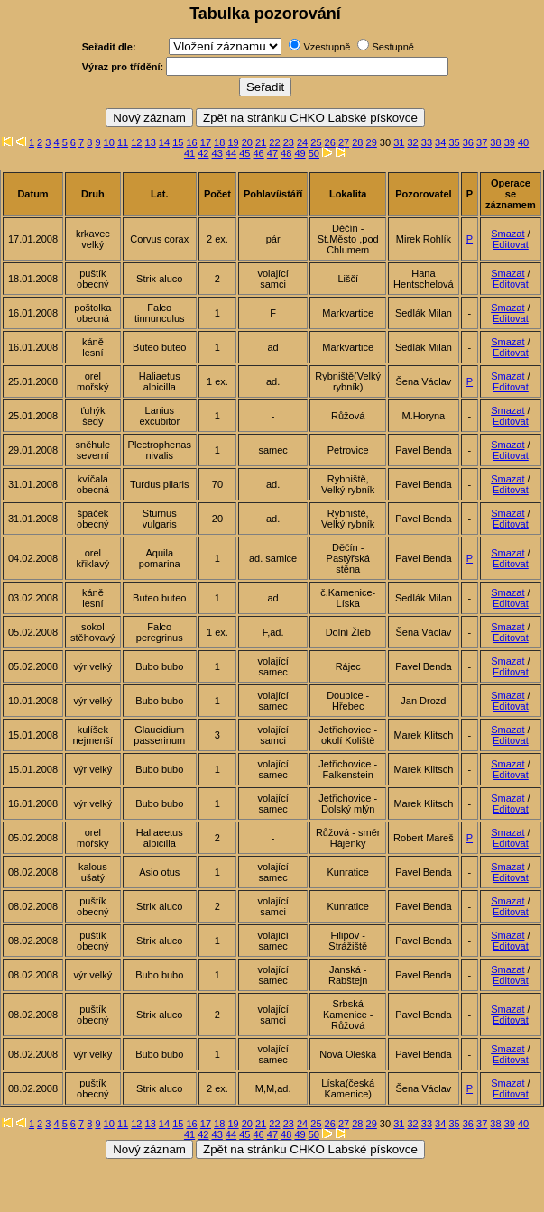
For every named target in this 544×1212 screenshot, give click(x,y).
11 (122, 142)
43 (217, 153)
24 (302, 142)
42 (203, 153)
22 (274, 142)
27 (343, 142)
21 (260, 142)
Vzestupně (326, 46)
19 (232, 142)
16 (191, 142)
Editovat (511, 244)
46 (258, 153)
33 (426, 142)
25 (315, 142)
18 (219, 142)
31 (398, 142)
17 (205, 142)
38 (495, 142)
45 (244, 153)
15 (177, 142)
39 (509, 142)
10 (109, 142)
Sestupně (392, 46)
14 (164, 142)
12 (136, 142)
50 (314, 153)
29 (371, 142)
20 (247, 142)
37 (481, 142)
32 (412, 142)
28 (357, 142)
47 (272, 153)
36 (468, 142)
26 (330, 142)
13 (150, 142)
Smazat (507, 233)
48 (286, 153)
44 (231, 153)
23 (288, 142)
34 (440, 142)
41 (189, 153)
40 (523, 142)
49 (299, 153)
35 (453, 142)
